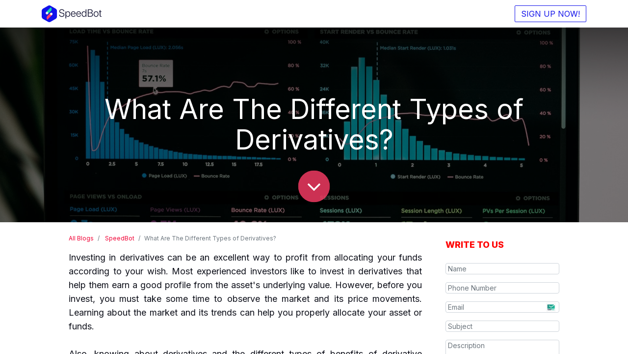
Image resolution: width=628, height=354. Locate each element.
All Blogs (81, 238)
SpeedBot (119, 238)
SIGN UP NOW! (550, 14)
